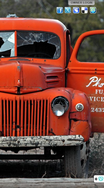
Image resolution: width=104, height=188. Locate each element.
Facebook (59, 10)
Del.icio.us (84, 10)
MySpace (76, 10)
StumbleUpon (93, 10)
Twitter (68, 10)
